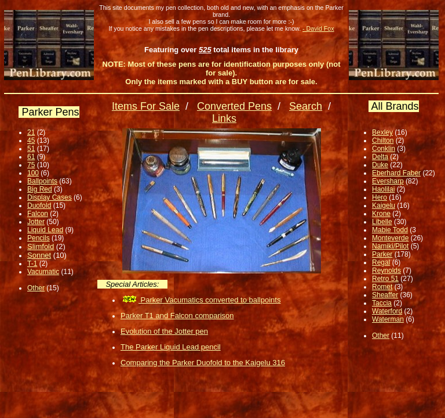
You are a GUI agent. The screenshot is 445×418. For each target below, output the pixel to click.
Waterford (387, 311)
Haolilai (383, 189)
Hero (379, 197)
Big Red (39, 189)
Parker (382, 254)
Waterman (388, 319)
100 (33, 173)
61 (31, 157)
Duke (380, 165)
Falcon (37, 214)
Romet (382, 287)
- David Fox (318, 28)
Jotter (36, 222)
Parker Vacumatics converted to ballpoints (200, 300)
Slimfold (40, 246)
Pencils (38, 238)
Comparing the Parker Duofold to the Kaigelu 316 (203, 362)
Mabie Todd (390, 230)
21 (31, 132)
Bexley (382, 132)
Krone (381, 214)
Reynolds (386, 270)
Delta (380, 157)
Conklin (383, 149)
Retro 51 (385, 279)
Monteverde (390, 238)
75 (31, 165)
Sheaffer (385, 295)
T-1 (32, 264)
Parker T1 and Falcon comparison (177, 315)
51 (31, 149)
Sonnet (39, 255)
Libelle (382, 222)
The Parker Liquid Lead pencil (171, 347)
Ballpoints (42, 181)
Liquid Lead (45, 230)
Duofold (39, 205)
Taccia (382, 303)
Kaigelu (383, 205)
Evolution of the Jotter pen (164, 331)
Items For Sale (146, 106)
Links (224, 118)
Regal (381, 262)
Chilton (382, 140)
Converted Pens (234, 106)
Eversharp (388, 181)
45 (31, 140)
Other (36, 288)
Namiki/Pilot (390, 246)
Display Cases (49, 197)
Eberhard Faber (396, 173)
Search (305, 106)
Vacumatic (43, 272)
